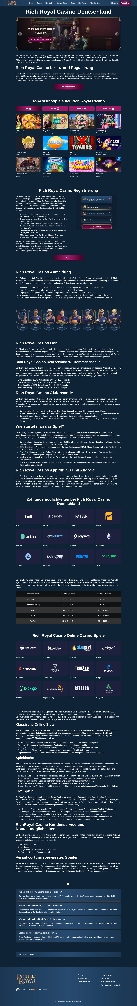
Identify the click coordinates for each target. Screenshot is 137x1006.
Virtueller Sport (95, 3)
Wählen (68, 258)
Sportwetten (105, 978)
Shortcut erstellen (84, 982)
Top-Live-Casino (106, 975)
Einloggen (114, 3)
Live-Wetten (82, 3)
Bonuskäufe (108, 108)
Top (28, 108)
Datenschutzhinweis (108, 982)
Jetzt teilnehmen (68, 87)
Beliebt (55, 108)
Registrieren (125, 3)
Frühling (81, 108)
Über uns (81, 975)
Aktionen (30, 3)
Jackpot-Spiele (62, 3)
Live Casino (49, 3)
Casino (39, 3)
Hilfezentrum (82, 978)
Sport (73, 3)
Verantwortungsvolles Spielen (111, 985)
